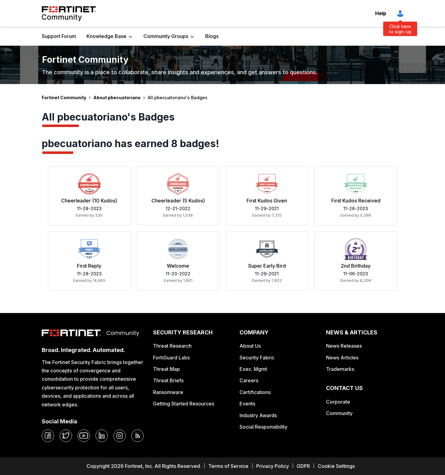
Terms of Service (228, 466)
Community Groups (165, 36)
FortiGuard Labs (171, 357)
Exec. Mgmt (253, 369)
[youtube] (84, 436)
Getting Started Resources (183, 404)
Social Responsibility (263, 427)
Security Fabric (256, 357)
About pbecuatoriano (117, 97)
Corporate (338, 402)
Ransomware (168, 392)
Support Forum (59, 36)
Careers (248, 380)
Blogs (211, 36)
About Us (250, 346)
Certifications (255, 392)
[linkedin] (101, 436)
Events (247, 404)
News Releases (344, 346)
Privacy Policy (272, 466)
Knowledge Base (106, 36)
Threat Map (166, 369)
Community (339, 413)
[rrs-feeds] (137, 436)
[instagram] (119, 436)
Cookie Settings (336, 466)
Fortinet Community (69, 13)
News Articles (342, 357)
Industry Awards (258, 415)
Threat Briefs (168, 380)
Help (380, 13)
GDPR (303, 466)
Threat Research (172, 346)
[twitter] (66, 436)
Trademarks (340, 369)
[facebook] (48, 436)
